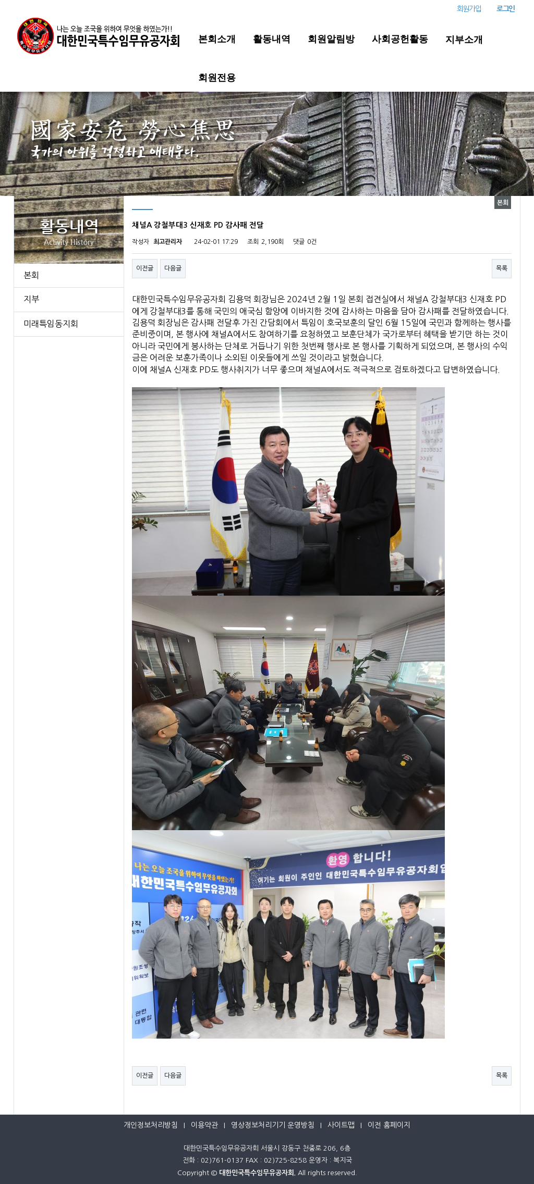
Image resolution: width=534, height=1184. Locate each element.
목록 (501, 268)
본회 (31, 275)
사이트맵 (341, 1125)
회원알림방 (331, 39)
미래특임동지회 (50, 323)
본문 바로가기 (0, 0)
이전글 (144, 268)
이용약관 (204, 1125)
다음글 (172, 268)
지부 (31, 299)
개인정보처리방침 (151, 1125)
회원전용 (217, 77)
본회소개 (217, 39)
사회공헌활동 (400, 39)
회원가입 (469, 9)
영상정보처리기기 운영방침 (272, 1125)
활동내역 (271, 39)
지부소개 (464, 39)
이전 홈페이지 (389, 1125)
